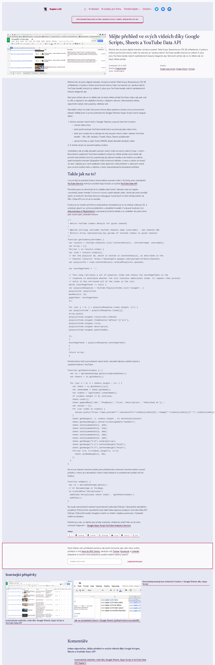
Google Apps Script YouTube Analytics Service (109, 525)
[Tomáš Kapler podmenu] (139, 9)
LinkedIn (135, 551)
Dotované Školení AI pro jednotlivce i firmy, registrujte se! (107, 19)
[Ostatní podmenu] (151, 9)
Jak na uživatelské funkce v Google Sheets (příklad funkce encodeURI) (107, 601)
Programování (120, 68)
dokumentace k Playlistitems (81, 211)
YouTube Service (75, 183)
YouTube (191, 69)
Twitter (116, 551)
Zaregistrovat (134, 562)
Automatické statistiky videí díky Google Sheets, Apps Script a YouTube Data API (39, 602)
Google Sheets (181, 69)
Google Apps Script (167, 69)
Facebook (124, 551)
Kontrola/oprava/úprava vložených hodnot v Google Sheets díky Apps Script (175, 582)
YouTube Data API (129, 183)
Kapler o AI (55, 9)
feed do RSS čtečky (91, 551)
